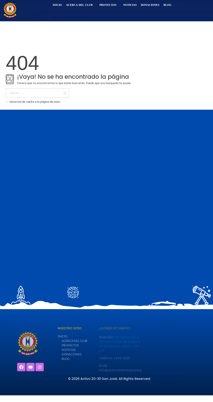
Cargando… (106, 209)
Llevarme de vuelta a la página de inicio (33, 102)
